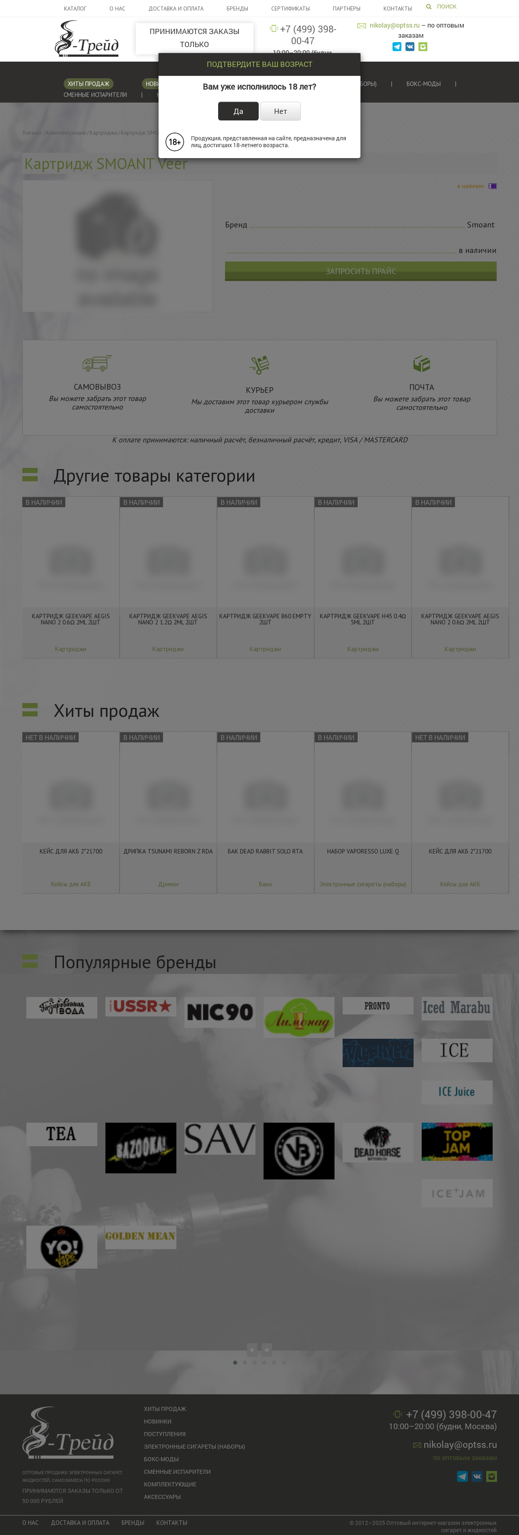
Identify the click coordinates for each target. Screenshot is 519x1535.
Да (238, 111)
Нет (280, 111)
